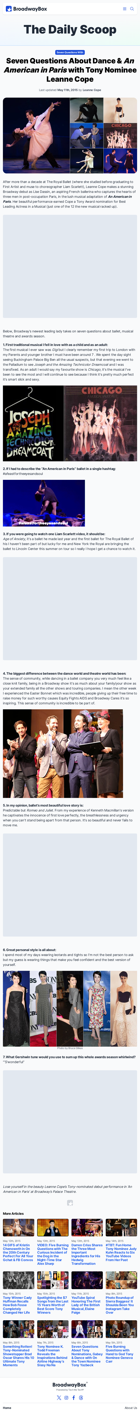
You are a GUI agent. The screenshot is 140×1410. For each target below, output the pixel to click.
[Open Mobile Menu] (124, 9)
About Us (131, 1408)
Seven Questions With (70, 52)
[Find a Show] (132, 9)
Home (7, 1408)
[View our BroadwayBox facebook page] (73, 1398)
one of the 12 (64, 206)
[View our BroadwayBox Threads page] (81, 1398)
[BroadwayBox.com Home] (26, 9)
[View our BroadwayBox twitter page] (59, 1398)
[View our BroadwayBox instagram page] (66, 1398)
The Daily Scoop (70, 29)
